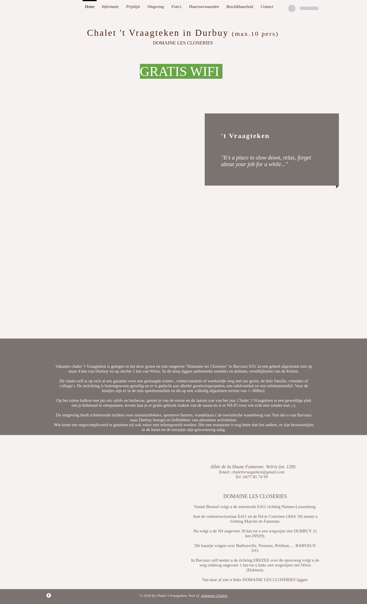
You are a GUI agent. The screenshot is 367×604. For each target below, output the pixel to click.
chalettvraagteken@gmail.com (258, 472)
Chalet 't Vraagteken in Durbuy (158, 32)
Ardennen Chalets (214, 595)
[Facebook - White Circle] (48, 595)
